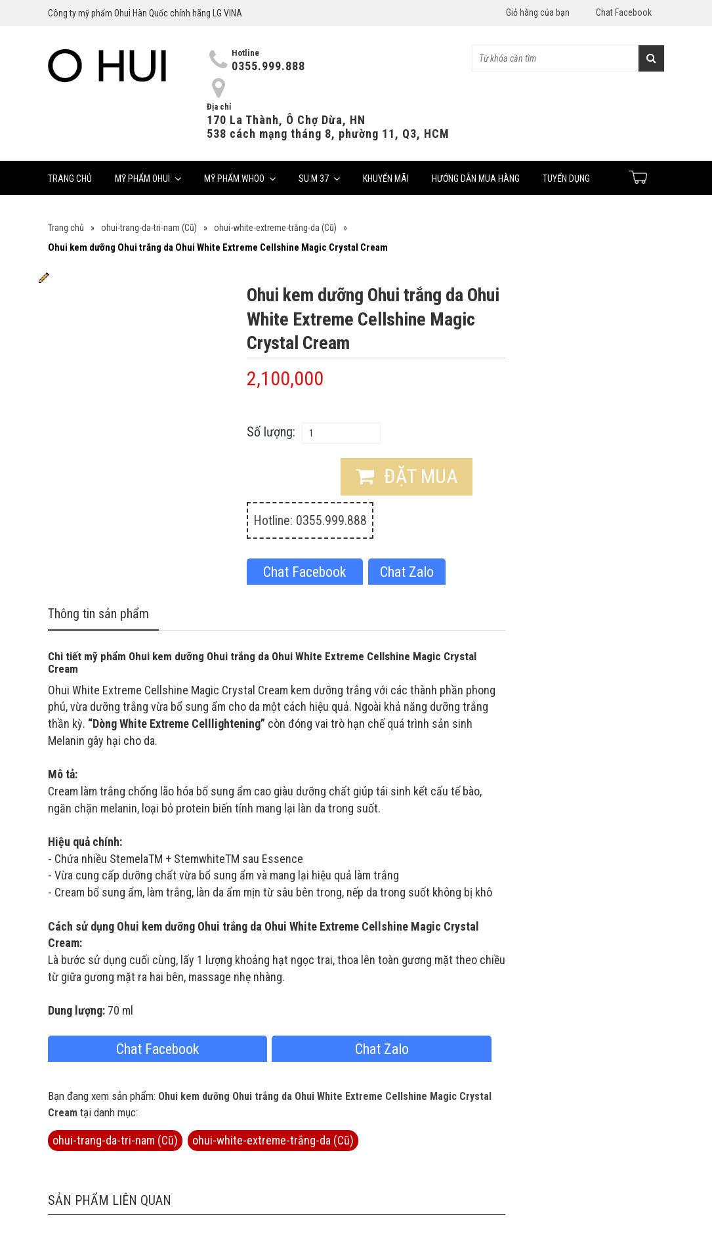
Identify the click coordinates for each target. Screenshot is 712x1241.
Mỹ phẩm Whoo (240, 178)
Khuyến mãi (386, 178)
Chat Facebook (624, 12)
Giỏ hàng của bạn (538, 12)
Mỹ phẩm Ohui (148, 178)
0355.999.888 (268, 66)
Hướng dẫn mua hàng (476, 178)
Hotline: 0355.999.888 (310, 520)
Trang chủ (70, 178)
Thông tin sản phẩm (98, 613)
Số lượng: (271, 432)
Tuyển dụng (566, 178)
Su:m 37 (319, 178)
